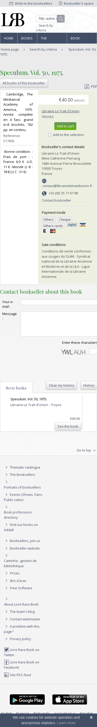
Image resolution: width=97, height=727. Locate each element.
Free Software (21, 592)
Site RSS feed (17, 679)
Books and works (27, 40)
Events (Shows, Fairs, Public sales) (23, 502)
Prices (15, 577)
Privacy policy (17, 643)
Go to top (87, 455)
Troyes (48, 116)
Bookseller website (22, 552)
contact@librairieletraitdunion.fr (67, 185)
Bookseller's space (76, 3)
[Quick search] (50, 19)
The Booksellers (52, 40)
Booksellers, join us (22, 545)
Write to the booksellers (30, 3)
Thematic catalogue (22, 472)
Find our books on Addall (21, 532)
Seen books (16, 392)
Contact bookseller (56, 200)
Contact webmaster (22, 623)
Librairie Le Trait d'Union (60, 111)
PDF (90, 86)
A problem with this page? (22, 633)
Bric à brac (18, 585)
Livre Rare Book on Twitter (21, 657)
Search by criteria (44, 27)
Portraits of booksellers (22, 492)
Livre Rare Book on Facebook (21, 669)
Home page (8, 40)
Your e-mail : (7, 304)
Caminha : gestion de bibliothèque (20, 568)
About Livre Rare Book (21, 609)
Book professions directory (82, 40)
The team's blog (19, 616)
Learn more (66, 723)
